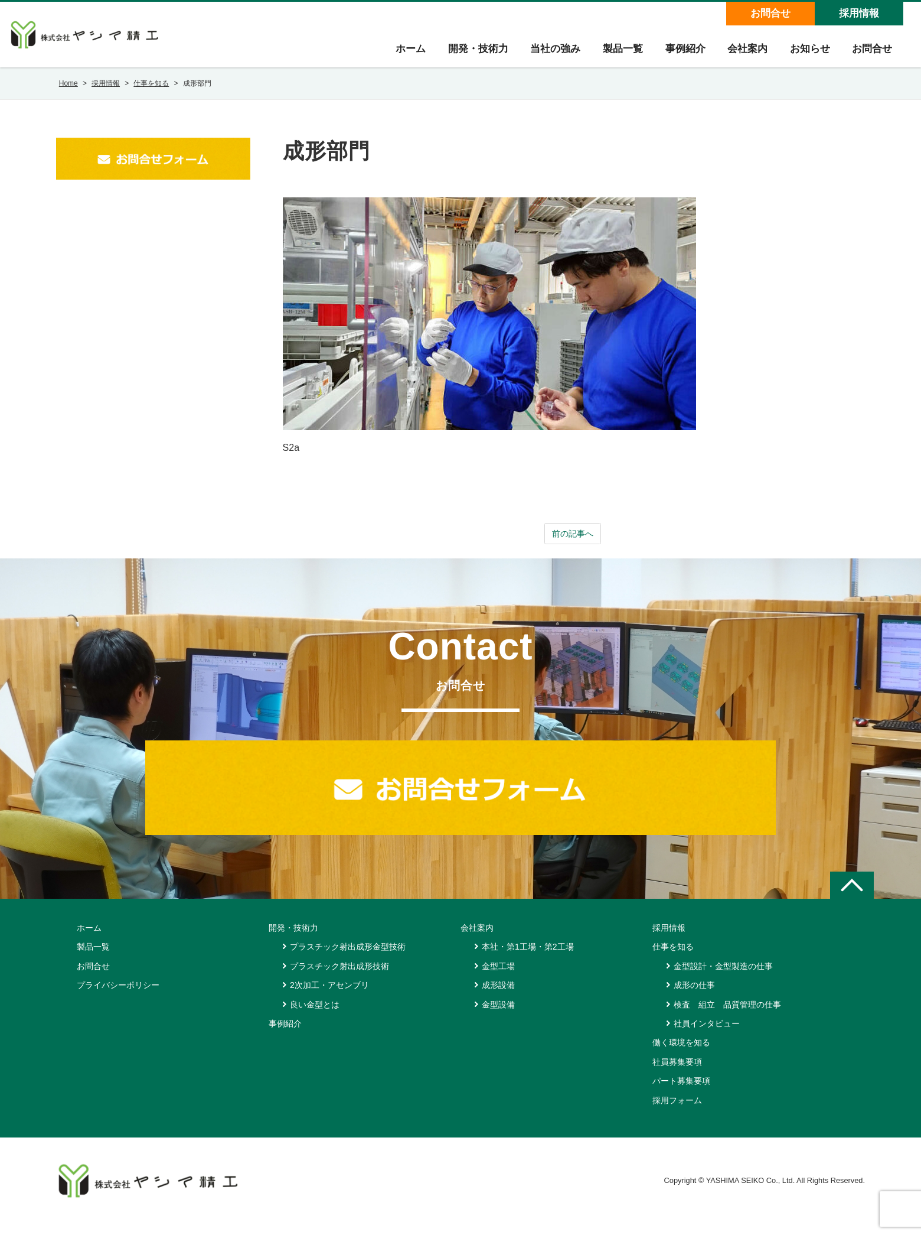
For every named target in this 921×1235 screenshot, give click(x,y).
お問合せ (770, 13)
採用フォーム (677, 1111)
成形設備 (498, 996)
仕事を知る (673, 958)
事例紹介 (679, 54)
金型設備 (498, 1015)
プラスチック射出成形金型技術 (348, 958)
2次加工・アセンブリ (329, 996)
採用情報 (858, 13)
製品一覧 (616, 54)
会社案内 (743, 54)
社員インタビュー (707, 1034)
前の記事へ (572, 544)
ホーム (399, 54)
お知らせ (807, 54)
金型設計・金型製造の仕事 (723, 977)
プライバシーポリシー (118, 996)
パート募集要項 (681, 1092)
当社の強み (547, 54)
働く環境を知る (681, 1053)
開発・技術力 (468, 54)
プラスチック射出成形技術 (339, 977)
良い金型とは (314, 1015)
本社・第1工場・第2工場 (528, 958)
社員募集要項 (677, 1073)
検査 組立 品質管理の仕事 (727, 1015)
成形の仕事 (694, 996)
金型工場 (498, 977)
